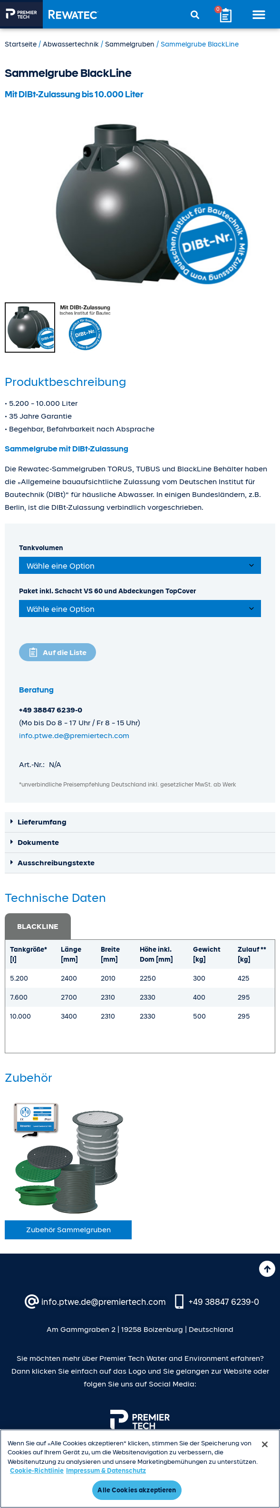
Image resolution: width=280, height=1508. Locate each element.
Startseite (21, 44)
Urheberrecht (131, 1465)
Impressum (41, 1465)
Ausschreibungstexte (56, 863)
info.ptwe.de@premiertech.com (74, 735)
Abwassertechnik (71, 44)
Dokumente (38, 842)
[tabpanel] (140, 996)
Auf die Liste (65, 652)
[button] (259, 14)
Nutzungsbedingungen (198, 1465)
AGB (249, 1465)
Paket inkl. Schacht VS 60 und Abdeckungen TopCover (107, 591)
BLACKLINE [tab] (37, 926)
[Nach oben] (267, 1269)
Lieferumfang (42, 822)
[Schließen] (264, 1481)
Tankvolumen (41, 548)
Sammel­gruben (129, 44)
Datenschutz (82, 1465)
